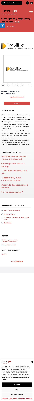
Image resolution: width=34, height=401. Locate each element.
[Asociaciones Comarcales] (11, 3)
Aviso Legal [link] (29, 398)
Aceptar (17, 385)
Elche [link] (4, 254)
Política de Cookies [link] (7, 398)
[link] (2, 25)
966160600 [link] (7, 223)
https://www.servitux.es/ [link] (17, 97)
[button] (31, 362)
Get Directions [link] (17, 261)
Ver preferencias (17, 395)
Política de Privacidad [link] (19, 398)
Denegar (17, 390)
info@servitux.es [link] (9, 214)
